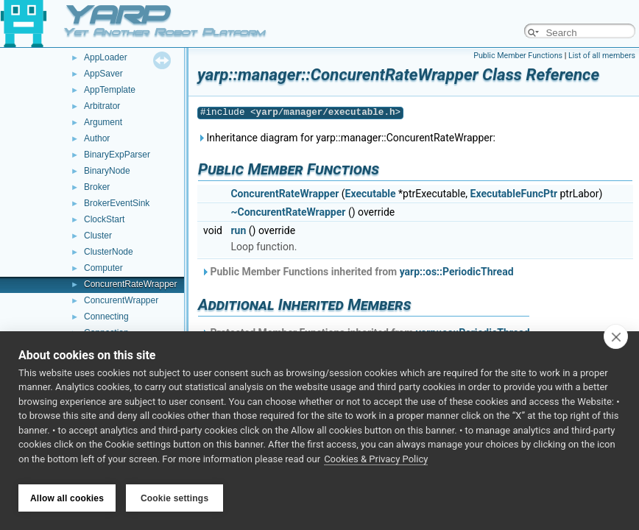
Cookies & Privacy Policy (376, 462)
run (238, 230)
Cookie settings (174, 498)
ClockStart (104, 219)
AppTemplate (109, 90)
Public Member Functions (517, 55)
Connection (106, 333)
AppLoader (105, 57)
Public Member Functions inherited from (357, 272)
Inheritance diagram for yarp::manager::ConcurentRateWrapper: (346, 138)
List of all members (601, 55)
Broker (97, 187)
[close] (616, 340)
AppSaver (103, 73)
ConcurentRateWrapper (130, 284)
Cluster (98, 235)
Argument (103, 122)
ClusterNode (108, 252)
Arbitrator (102, 106)
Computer (103, 268)
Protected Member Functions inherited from (365, 333)
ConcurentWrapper (121, 300)
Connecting (106, 316)
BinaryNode (107, 171)
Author (97, 138)
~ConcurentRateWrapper (287, 212)
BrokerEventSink (116, 203)
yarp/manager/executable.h (325, 112)
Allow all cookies (67, 498)
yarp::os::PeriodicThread (457, 272)
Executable (370, 193)
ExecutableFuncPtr (513, 193)
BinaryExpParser (117, 154)
